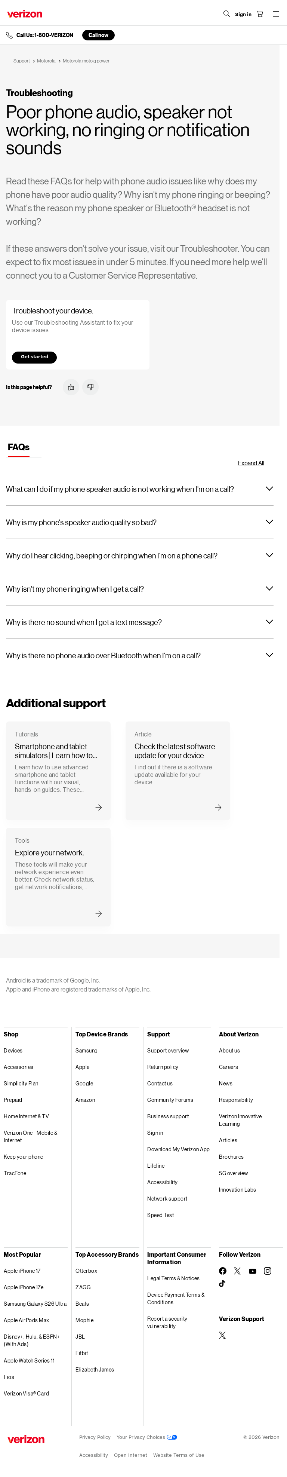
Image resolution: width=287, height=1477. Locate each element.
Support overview (168, 1050)
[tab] (19, 448)
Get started (34, 356)
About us (229, 1050)
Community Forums (170, 1100)
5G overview (233, 1173)
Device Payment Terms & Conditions (175, 1298)
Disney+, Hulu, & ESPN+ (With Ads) (32, 1340)
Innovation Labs (237, 1189)
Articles (228, 1140)
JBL (80, 1336)
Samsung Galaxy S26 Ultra (35, 1303)
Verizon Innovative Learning (240, 1120)
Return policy (163, 1067)
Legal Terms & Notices (173, 1278)
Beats (82, 1303)
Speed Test (160, 1215)
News (225, 1083)
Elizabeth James (94, 1369)
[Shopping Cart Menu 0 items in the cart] (259, 14)
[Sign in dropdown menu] (243, 14)
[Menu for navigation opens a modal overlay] (276, 14)
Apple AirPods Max (26, 1320)
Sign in (155, 1133)
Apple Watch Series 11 (29, 1360)
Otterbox (86, 1271)
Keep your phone (23, 1156)
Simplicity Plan (21, 1083)
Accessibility (162, 1182)
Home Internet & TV (26, 1116)
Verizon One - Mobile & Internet (30, 1136)
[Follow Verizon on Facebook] (222, 1271)
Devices (13, 1050)
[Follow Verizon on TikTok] (222, 1283)
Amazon (85, 1100)
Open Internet (130, 1455)
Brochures (231, 1156)
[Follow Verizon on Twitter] (237, 1271)
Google (84, 1083)
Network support (167, 1198)
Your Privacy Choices (147, 1437)
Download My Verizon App (178, 1149)
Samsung (86, 1050)
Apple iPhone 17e (23, 1287)
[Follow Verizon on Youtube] (252, 1271)
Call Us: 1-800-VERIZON (44, 35)
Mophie (84, 1320)
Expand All (251, 462)
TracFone (15, 1173)
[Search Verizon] (226, 14)
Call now (98, 35)
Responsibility (236, 1100)
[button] (71, 387)
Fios (9, 1377)
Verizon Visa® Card (26, 1393)
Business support (168, 1116)
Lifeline (155, 1165)
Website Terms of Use (178, 1455)
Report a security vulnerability (167, 1322)
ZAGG (82, 1287)
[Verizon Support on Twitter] (222, 1335)
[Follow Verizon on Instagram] (267, 1271)
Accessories (19, 1067)
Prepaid (13, 1100)
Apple (82, 1067)
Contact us (160, 1083)
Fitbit (81, 1353)
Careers (228, 1067)
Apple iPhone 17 (22, 1271)
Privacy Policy (95, 1437)
